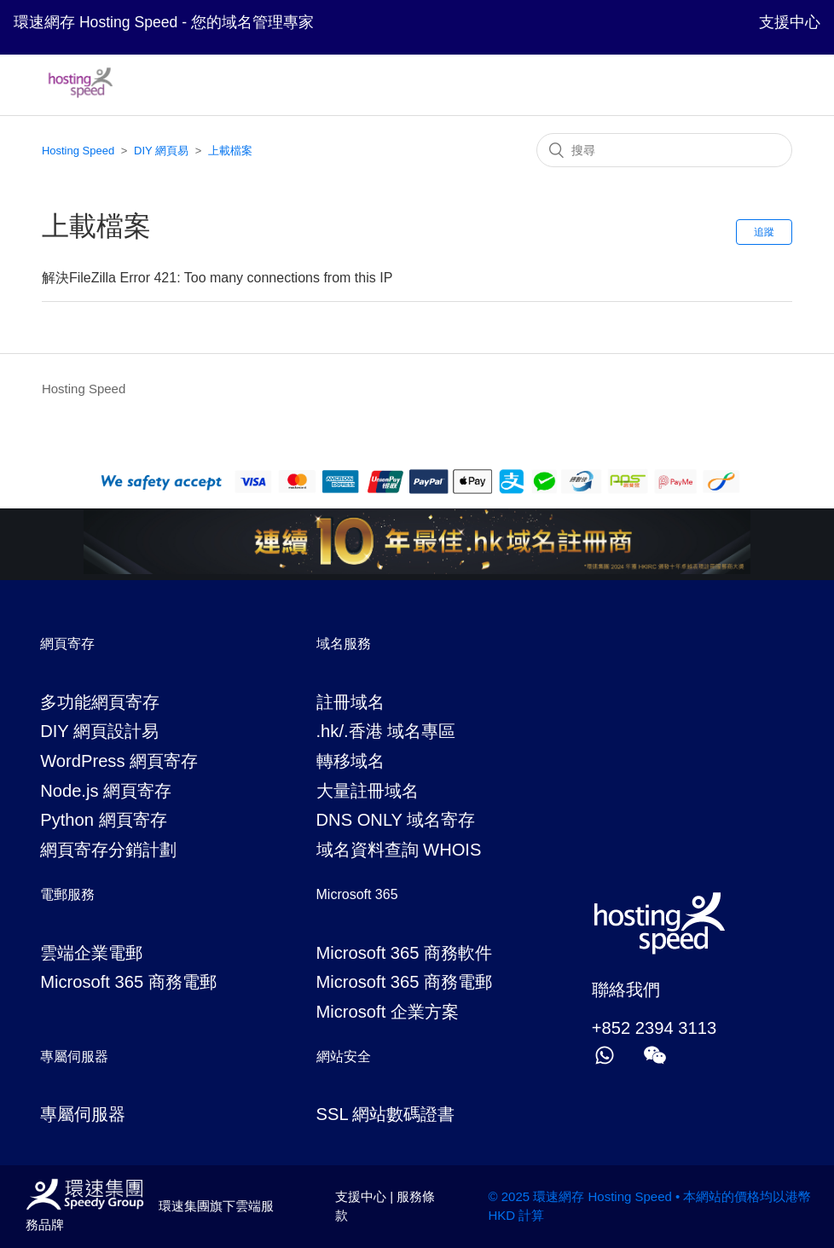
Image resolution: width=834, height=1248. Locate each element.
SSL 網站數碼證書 (385, 1114)
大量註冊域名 (367, 790)
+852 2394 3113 (654, 1028)
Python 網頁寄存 (103, 819)
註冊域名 (350, 702)
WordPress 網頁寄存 (119, 761)
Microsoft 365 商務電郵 (128, 981)
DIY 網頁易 (161, 150)
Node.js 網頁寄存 (105, 790)
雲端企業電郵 (91, 952)
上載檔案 (230, 150)
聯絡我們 (626, 989)
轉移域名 (350, 761)
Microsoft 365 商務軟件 (404, 952)
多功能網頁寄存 (99, 702)
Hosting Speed (78, 150)
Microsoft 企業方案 (387, 1011)
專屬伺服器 (82, 1114)
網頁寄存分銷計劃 (108, 849)
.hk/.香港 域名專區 (386, 731)
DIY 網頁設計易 (99, 731)
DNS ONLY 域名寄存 (396, 819)
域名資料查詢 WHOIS (399, 849)
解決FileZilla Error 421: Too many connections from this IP (217, 277)
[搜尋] (664, 150)
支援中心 (789, 22)
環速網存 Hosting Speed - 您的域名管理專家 (164, 22)
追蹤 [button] (764, 232)
